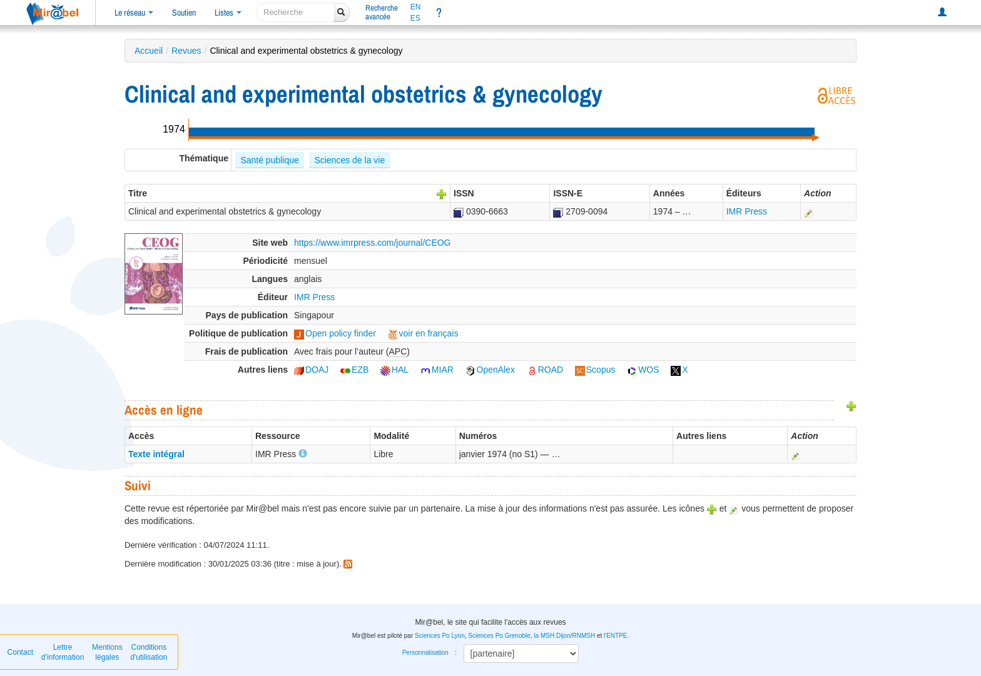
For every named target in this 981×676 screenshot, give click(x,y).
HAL (394, 370)
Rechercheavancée (381, 12)
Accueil (149, 51)
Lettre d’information (62, 652)
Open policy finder (335, 333)
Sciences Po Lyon (440, 635)
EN (415, 7)
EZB (354, 370)
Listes (228, 12)
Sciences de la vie (349, 160)
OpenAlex (490, 370)
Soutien (184, 12)
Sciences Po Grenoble (499, 635)
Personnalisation (425, 652)
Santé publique (269, 160)
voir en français (423, 333)
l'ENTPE (615, 635)
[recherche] (295, 12)
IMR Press (746, 211)
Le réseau (133, 12)
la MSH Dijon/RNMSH (564, 635)
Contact (20, 652)
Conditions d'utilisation (148, 652)
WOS (643, 370)
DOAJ (311, 370)
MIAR (437, 370)
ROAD (545, 370)
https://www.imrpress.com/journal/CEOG (372, 243)
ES (415, 18)
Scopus (595, 370)
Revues (186, 51)
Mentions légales (107, 652)
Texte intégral (156, 454)
